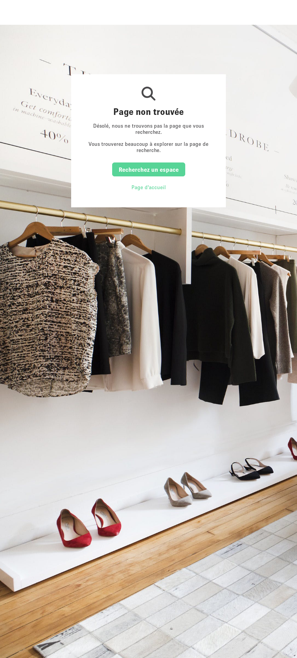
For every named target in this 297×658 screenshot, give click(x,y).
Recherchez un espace (149, 169)
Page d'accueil (148, 187)
